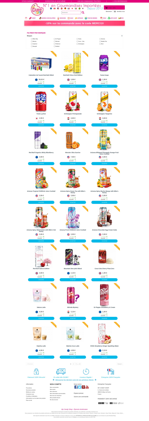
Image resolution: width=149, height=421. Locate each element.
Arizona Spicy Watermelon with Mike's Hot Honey (41, 230)
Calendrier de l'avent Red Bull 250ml (41, 75)
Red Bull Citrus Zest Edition (72, 75)
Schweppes (81, 43)
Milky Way (35, 38)
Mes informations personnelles (57, 393)
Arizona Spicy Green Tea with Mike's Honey (72, 191)
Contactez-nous (30, 394)
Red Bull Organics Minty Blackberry (41, 152)
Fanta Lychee (41, 114)
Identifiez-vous (121, 11)
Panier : (111, 7)
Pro (122, 18)
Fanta (79, 38)
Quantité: (40, 83)
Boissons (61, 18)
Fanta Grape (104, 75)
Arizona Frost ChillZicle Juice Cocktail (73, 230)
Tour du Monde (91, 18)
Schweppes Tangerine (104, 114)
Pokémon (57, 43)
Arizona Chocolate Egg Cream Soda (104, 230)
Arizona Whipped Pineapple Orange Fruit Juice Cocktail (104, 153)
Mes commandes (54, 387)
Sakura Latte (41, 307)
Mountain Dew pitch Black (73, 268)
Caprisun (35, 43)
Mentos (34, 41)
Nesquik (35, 46)
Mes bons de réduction (55, 395)
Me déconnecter (54, 399)
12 (79, 364)
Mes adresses (53, 391)
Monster (57, 41)
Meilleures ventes (30, 392)
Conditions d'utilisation (31, 396)
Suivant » (120, 364)
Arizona (103, 38)
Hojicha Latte (41, 346)
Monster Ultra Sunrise (72, 152)
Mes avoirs (52, 389)
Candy (33, 18)
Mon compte (55, 384)
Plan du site (29, 400)
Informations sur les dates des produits (36, 398)
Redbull (57, 46)
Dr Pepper (58, 38)
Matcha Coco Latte (72, 346)
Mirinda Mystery (72, 307)
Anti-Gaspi (113, 18)
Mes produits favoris (55, 397)
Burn (102, 43)
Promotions (29, 388)
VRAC (103, 18)
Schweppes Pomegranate (73, 114)
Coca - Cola (81, 41)
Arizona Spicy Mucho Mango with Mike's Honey (104, 191)
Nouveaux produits (31, 390)
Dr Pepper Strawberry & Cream (104, 307)
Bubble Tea (104, 41)
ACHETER (41, 86)
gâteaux (79, 18)
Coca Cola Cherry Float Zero (104, 268)
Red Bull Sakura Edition (41, 268)
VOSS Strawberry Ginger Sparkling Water (104, 346)
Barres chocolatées (47, 18)
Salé (70, 18)
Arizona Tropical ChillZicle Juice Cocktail (41, 191)
